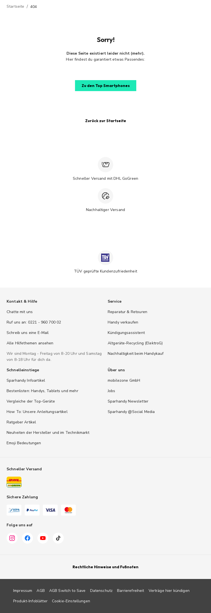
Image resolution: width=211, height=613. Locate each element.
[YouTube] (42, 538)
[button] (105, 85)
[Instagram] (12, 538)
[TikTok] (58, 538)
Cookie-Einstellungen (71, 601)
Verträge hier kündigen (169, 590)
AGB (41, 590)
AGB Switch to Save (67, 590)
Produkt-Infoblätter (30, 601)
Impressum (22, 590)
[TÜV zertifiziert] (105, 257)
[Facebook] (27, 538)
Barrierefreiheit (130, 590)
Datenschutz (101, 590)
